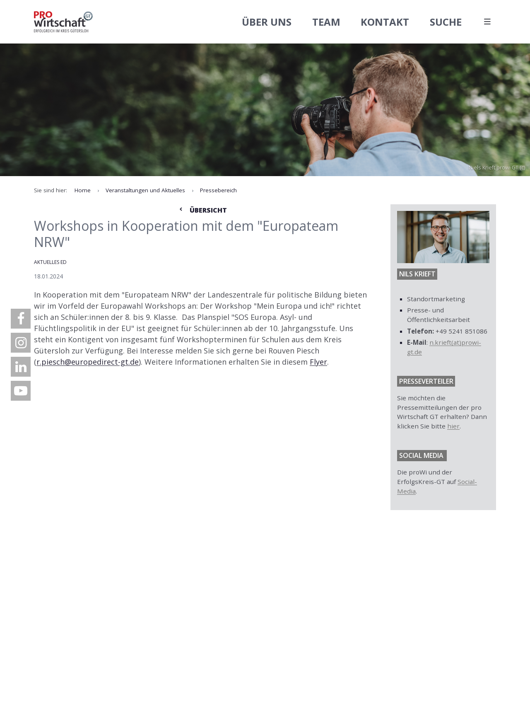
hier (453, 426)
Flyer (318, 362)
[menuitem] (21, 319)
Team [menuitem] (326, 22)
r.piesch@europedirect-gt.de (87, 362)
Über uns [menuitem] (267, 22)
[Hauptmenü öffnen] (487, 22)
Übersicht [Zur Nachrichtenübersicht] (202, 210)
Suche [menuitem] (446, 22)
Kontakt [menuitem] (385, 22)
